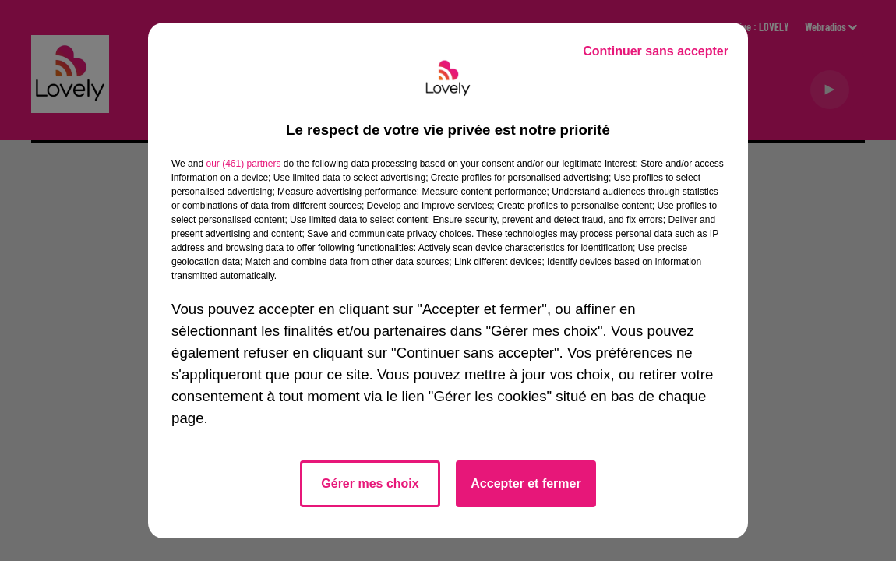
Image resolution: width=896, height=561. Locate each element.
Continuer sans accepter (655, 51)
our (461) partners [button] (243, 163)
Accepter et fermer (525, 483)
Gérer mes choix (369, 483)
